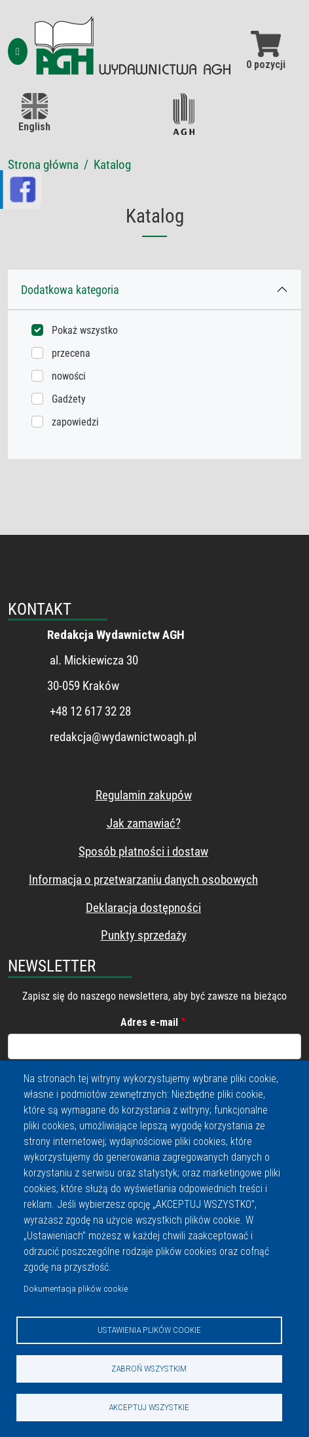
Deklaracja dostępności (143, 907)
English (34, 113)
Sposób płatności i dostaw (143, 851)
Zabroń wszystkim (149, 1368)
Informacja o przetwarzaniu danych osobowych (143, 879)
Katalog (112, 164)
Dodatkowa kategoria (70, 290)
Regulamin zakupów (144, 795)
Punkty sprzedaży (144, 935)
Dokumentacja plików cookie (76, 1288)
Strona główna (43, 164)
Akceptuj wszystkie (149, 1407)
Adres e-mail (149, 1022)
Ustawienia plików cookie (149, 1329)
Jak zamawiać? (144, 823)
